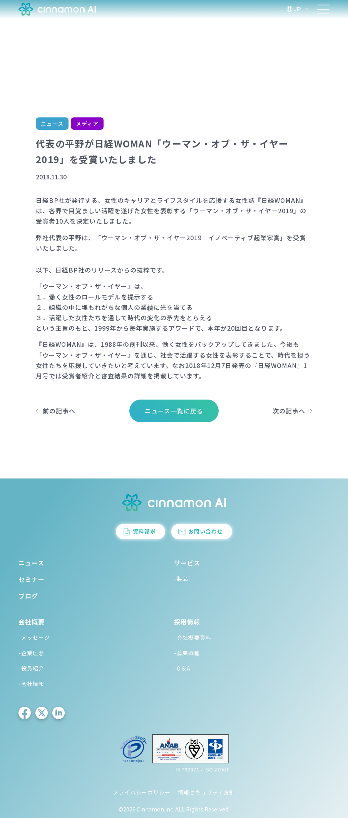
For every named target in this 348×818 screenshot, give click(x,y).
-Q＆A (182, 668)
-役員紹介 (31, 668)
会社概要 (31, 621)
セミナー (31, 579)
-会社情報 (31, 684)
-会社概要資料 (192, 637)
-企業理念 (31, 653)
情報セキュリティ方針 (206, 792)
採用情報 (187, 621)
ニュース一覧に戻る (174, 410)
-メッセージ (34, 637)
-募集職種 (187, 653)
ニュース (31, 562)
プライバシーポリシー (142, 792)
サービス (187, 562)
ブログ (28, 596)
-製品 (181, 578)
